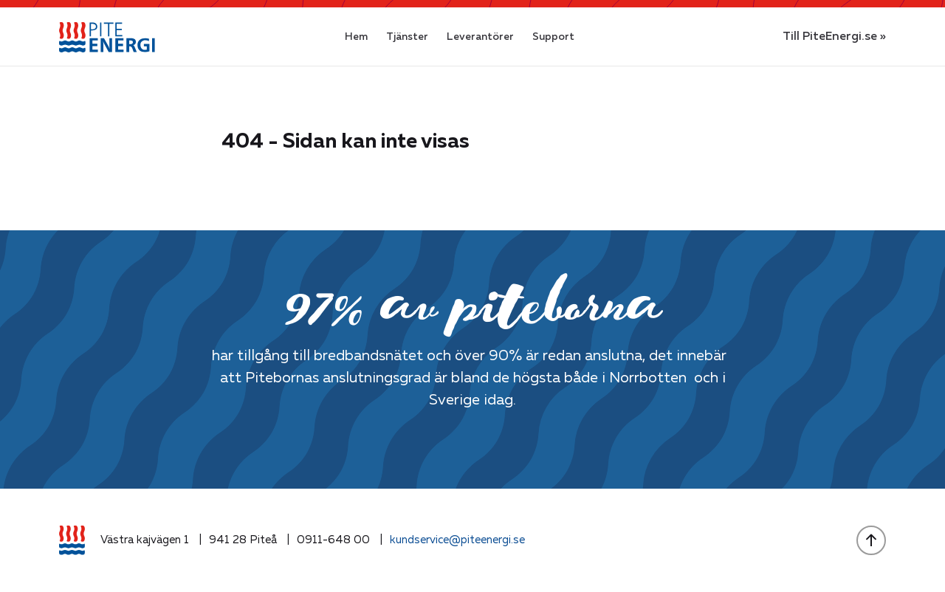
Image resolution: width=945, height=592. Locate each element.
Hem (356, 37)
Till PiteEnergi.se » (834, 37)
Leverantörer (480, 37)
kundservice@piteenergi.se (457, 539)
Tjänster (407, 37)
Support (553, 37)
